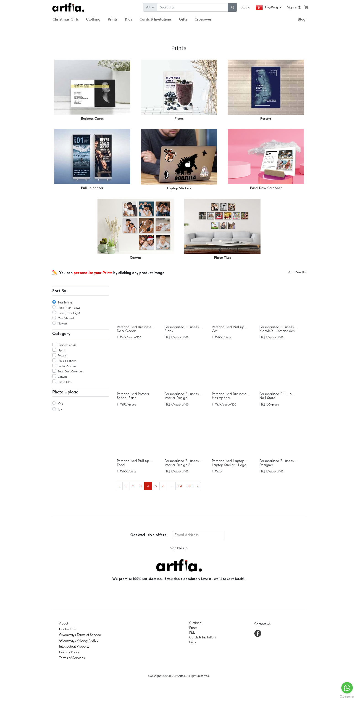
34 (180, 486)
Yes (60, 404)
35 (189, 486)
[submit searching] (232, 7)
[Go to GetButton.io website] (347, 696)
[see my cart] (306, 7)
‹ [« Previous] (119, 486)
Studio (245, 7)
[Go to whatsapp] (347, 687)
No (60, 410)
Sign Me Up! (179, 548)
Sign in (294, 7)
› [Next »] (197, 486)
